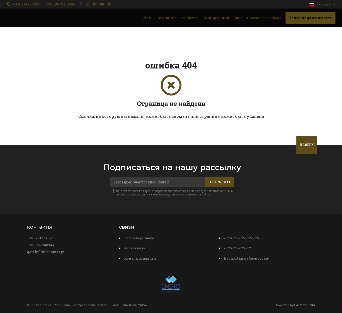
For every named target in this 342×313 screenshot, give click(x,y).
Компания (166, 17)
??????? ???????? (237, 248)
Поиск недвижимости (310, 17)
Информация (216, 17)
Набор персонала (139, 238)
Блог (238, 17)
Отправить (220, 182)
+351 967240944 (60, 4)
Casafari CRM (304, 305)
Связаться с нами (264, 17)
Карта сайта (134, 248)
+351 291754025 (26, 4)
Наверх (307, 145)
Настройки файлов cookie (246, 258)
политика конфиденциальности (161, 194)
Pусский (322, 4)
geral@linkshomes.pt (46, 252)
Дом (147, 17)
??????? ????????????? (242, 238)
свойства (190, 17)
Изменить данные (140, 258)
